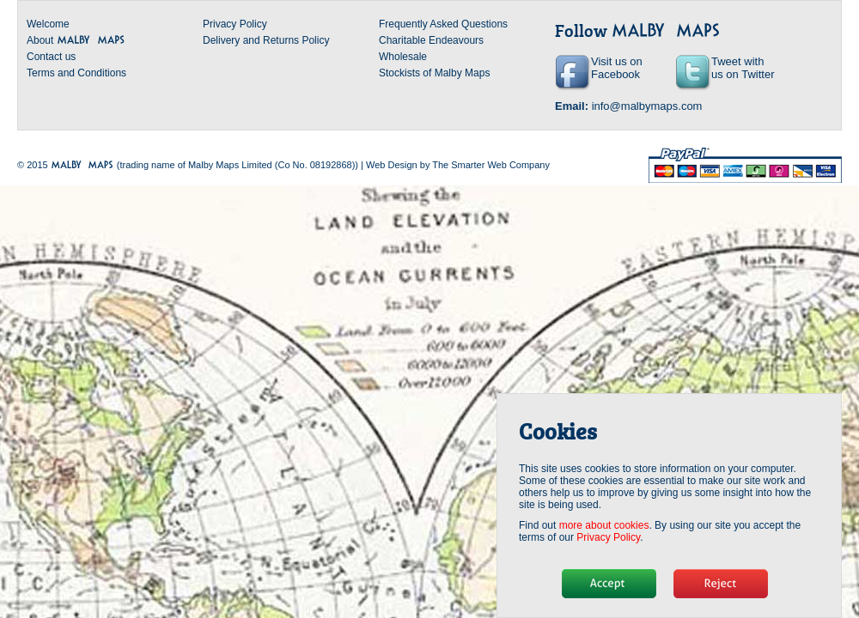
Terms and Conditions (76, 73)
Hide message (609, 583)
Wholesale (403, 57)
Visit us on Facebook (617, 68)
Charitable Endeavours (431, 40)
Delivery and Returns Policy (266, 40)
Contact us (51, 57)
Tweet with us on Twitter (742, 68)
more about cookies (604, 525)
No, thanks (720, 583)
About (76, 40)
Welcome (48, 24)
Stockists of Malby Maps (434, 73)
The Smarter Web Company (491, 165)
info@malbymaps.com (647, 106)
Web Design (391, 165)
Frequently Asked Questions (443, 24)
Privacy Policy (235, 24)
